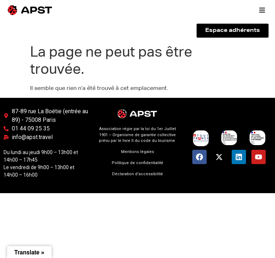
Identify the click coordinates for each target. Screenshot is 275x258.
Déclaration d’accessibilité (137, 174)
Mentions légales (137, 151)
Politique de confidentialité (137, 163)
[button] (262, 10)
